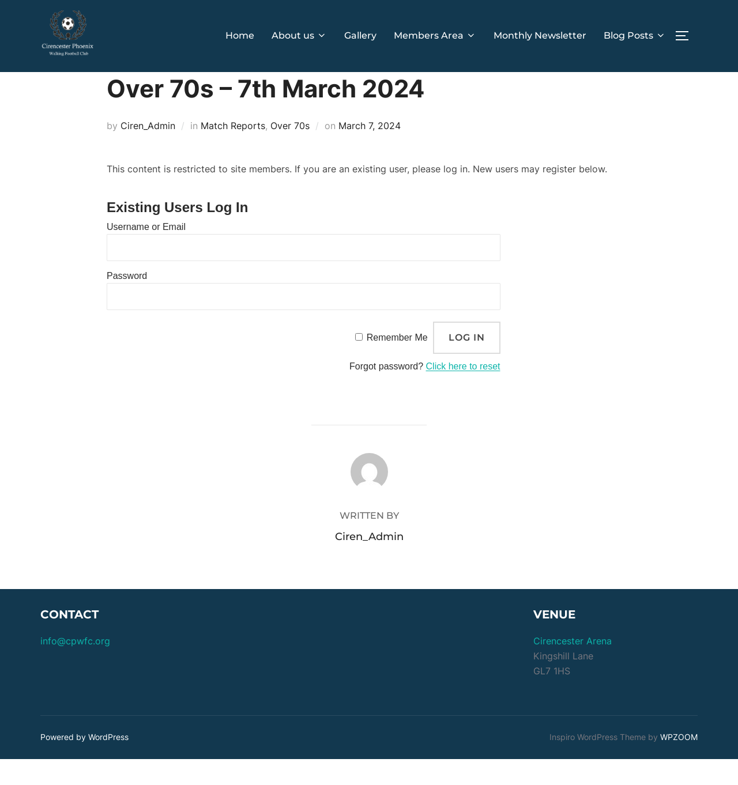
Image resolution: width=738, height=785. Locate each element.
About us (299, 35)
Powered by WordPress (84, 763)
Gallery (360, 35)
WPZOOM (679, 763)
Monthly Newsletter (540, 35)
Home (239, 35)
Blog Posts (635, 35)
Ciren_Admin (148, 151)
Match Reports (233, 151)
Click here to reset (463, 392)
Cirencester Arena (572, 667)
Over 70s (290, 151)
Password (127, 302)
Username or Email (146, 253)
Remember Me (397, 363)
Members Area (435, 35)
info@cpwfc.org (75, 667)
